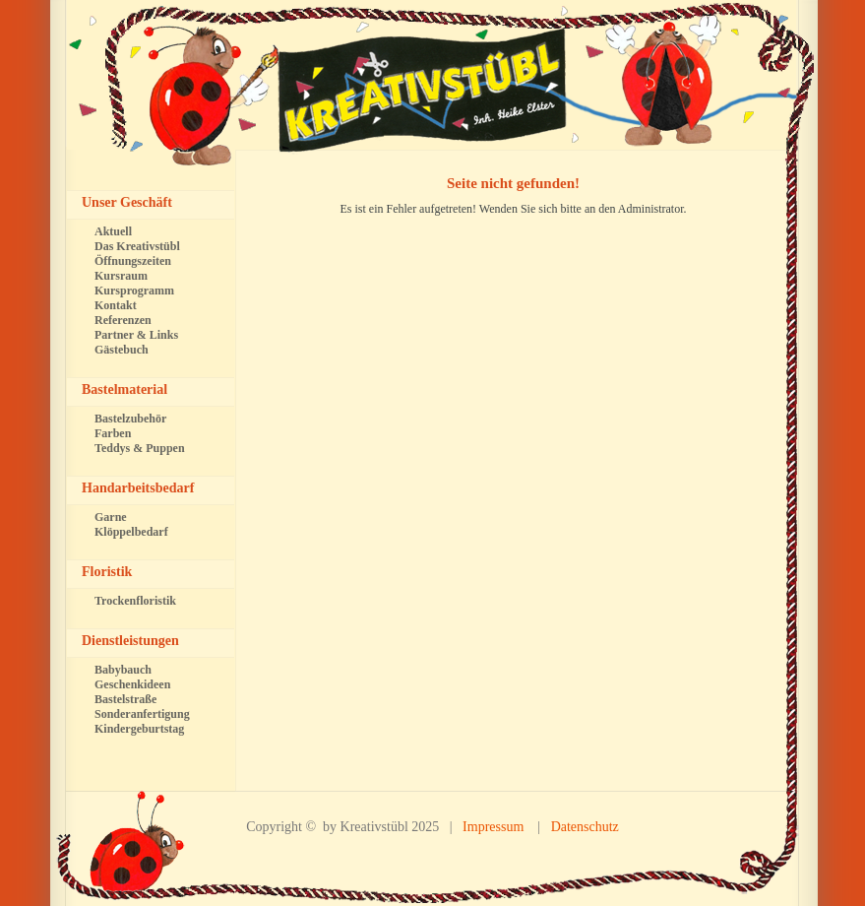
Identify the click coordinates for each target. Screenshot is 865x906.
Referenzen (123, 320)
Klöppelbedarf (131, 532)
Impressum (493, 826)
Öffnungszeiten (132, 261)
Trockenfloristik (135, 601)
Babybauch (123, 670)
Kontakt (115, 305)
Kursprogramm (134, 290)
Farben (112, 433)
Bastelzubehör (130, 418)
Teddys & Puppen (139, 448)
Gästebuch (121, 349)
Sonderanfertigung (142, 714)
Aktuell (113, 231)
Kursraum (121, 276)
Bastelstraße (125, 699)
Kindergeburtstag (139, 729)
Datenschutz (585, 826)
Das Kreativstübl (137, 246)
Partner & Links (136, 335)
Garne (110, 517)
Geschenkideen (132, 684)
